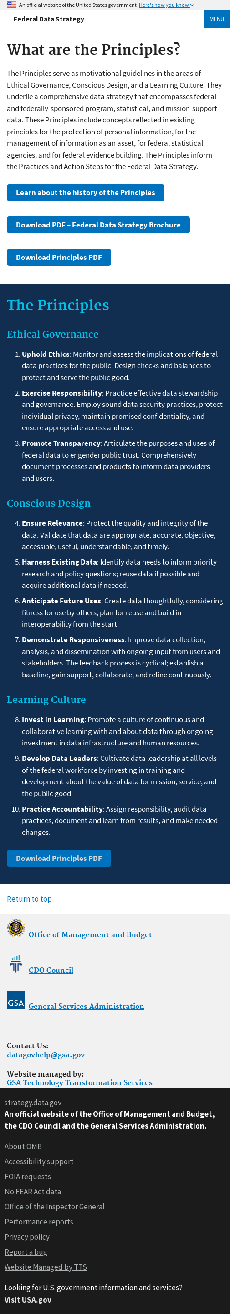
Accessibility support (39, 1161)
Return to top (29, 899)
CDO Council (51, 970)
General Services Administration (86, 1007)
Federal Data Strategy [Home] (49, 19)
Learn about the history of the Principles (85, 192)
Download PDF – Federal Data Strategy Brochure (98, 225)
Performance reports (39, 1222)
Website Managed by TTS (46, 1267)
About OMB (23, 1146)
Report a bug (26, 1252)
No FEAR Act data (33, 1192)
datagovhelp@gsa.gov (46, 1055)
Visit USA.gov (28, 1300)
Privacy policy (27, 1237)
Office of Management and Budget (90, 935)
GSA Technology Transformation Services (80, 1083)
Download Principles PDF (59, 257)
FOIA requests (28, 1177)
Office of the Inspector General (55, 1207)
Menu (217, 19)
